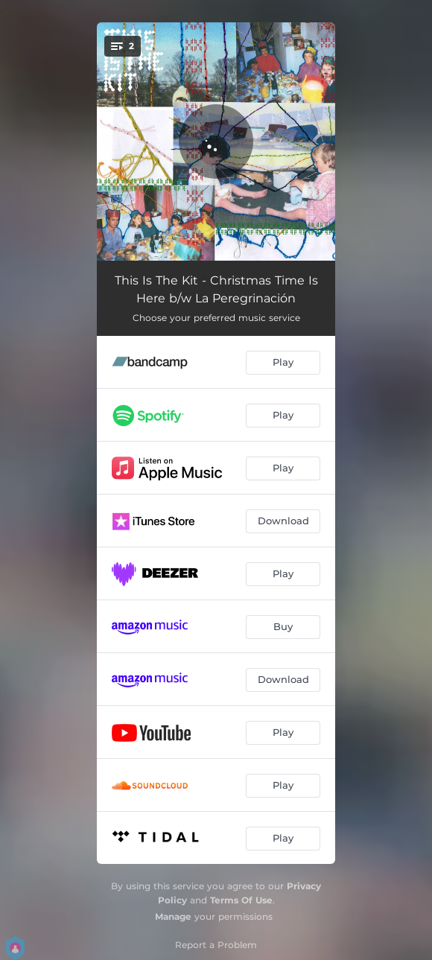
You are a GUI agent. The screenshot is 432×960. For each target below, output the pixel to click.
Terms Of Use (241, 900)
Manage (173, 916)
